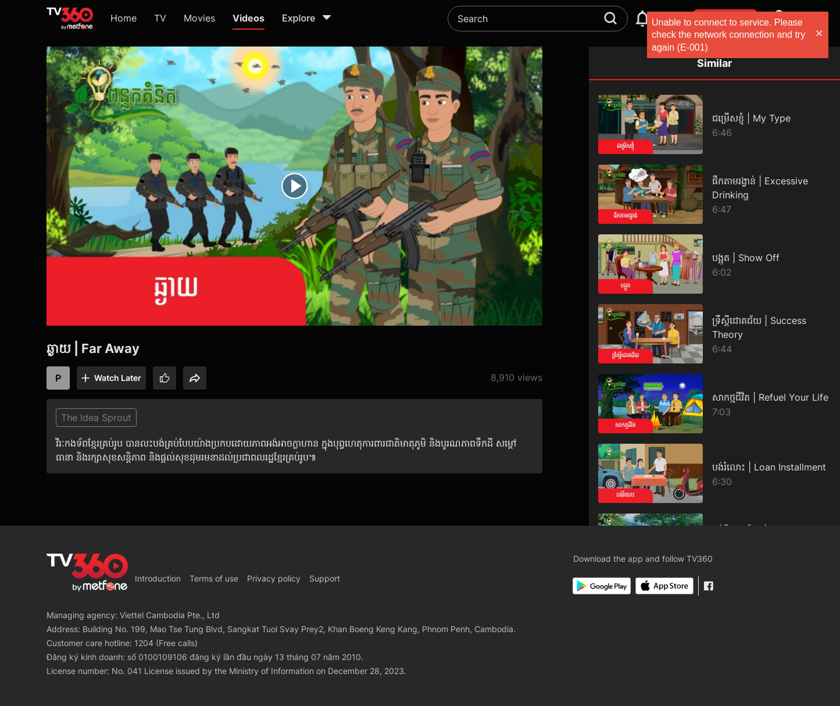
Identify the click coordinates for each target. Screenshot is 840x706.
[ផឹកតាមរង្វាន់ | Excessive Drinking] (714, 194)
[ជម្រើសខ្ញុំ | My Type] (714, 124)
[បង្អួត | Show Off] (714, 264)
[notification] (642, 18)
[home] (70, 18)
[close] (820, 34)
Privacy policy (274, 578)
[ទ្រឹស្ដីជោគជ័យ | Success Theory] (714, 334)
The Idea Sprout (96, 417)
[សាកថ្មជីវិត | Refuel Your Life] (714, 403)
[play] (294, 186)
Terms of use (214, 578)
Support (324, 578)
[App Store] (664, 586)
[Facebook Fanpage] (708, 586)
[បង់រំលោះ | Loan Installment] (714, 473)
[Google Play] (602, 586)
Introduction (158, 578)
